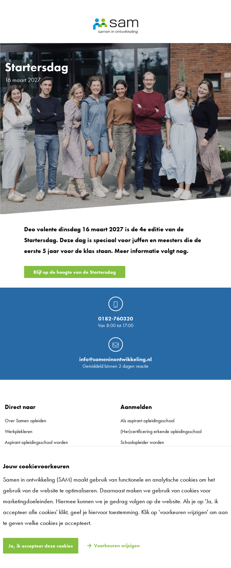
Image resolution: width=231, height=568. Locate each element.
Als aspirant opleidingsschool (147, 420)
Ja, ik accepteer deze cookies (40, 546)
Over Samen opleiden (25, 420)
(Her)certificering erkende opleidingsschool (160, 431)
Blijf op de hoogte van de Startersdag (74, 272)
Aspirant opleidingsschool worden (36, 442)
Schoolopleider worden (142, 442)
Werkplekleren (19, 431)
